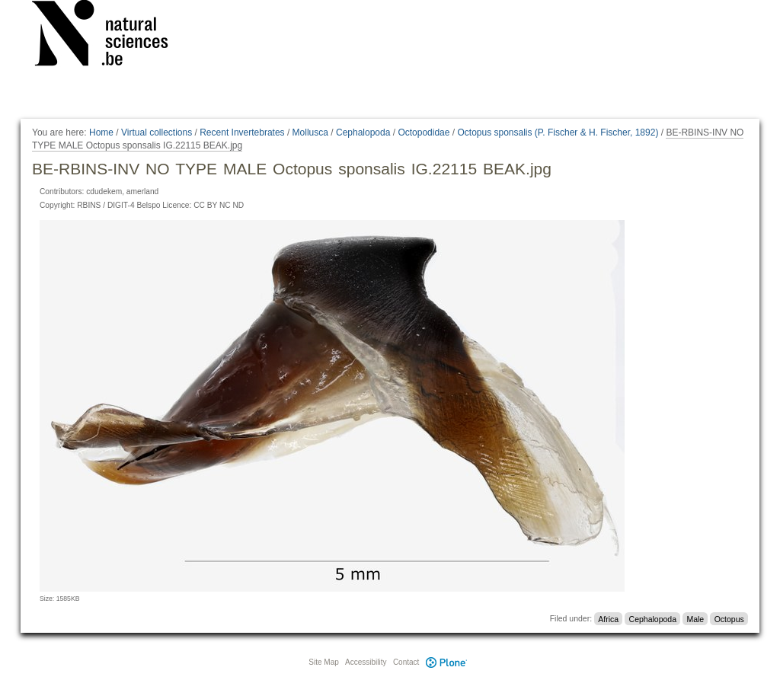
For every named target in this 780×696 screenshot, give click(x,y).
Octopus (729, 618)
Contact (406, 662)
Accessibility (365, 662)
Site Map (323, 662)
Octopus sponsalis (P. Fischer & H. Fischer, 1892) (557, 132)
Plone (446, 662)
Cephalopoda (363, 132)
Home (101, 132)
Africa (608, 618)
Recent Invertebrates (242, 132)
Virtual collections (156, 132)
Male (695, 618)
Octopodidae (423, 132)
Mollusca (310, 132)
